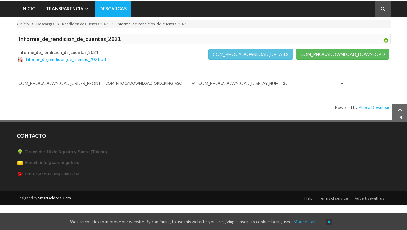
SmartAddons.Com (54, 197)
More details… (307, 221)
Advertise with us (369, 198)
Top (399, 112)
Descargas (45, 23)
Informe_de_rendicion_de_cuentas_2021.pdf (66, 59)
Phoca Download (375, 107)
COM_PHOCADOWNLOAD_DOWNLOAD (342, 54)
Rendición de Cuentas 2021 (85, 23)
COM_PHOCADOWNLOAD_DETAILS (251, 54)
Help (308, 198)
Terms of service (333, 198)
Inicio (24, 23)
